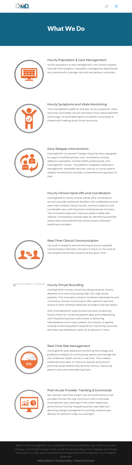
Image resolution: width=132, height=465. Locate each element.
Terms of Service (84, 460)
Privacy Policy (63, 460)
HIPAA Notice (45, 460)
